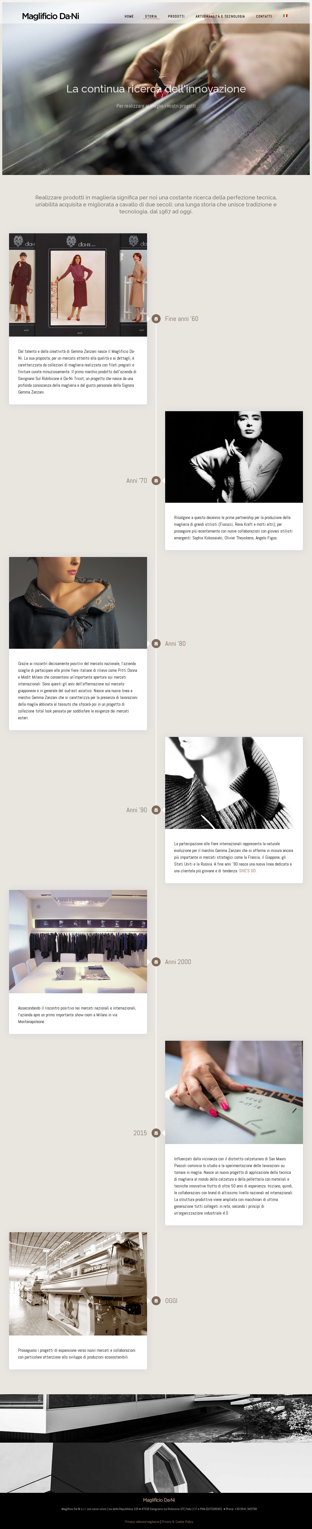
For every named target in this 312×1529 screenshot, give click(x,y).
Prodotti (176, 16)
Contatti (264, 16)
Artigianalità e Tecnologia (220, 16)
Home (129, 16)
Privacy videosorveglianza (142, 1521)
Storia (151, 16)
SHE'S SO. (247, 871)
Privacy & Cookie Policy (177, 1521)
